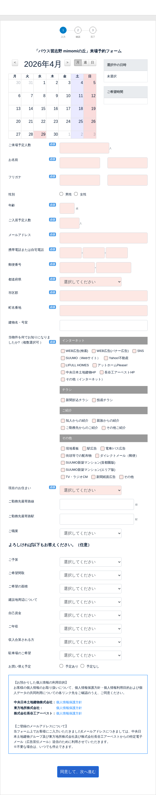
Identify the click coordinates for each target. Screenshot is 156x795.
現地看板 (72, 448)
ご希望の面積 (18, 586)
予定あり (71, 666)
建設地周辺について (22, 600)
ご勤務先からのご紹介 (82, 428)
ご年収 (13, 626)
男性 (68, 194)
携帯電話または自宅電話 (26, 249)
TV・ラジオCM (77, 477)
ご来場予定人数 (19, 145)
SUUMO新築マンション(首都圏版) (90, 462)
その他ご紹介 (116, 428)
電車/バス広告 (115, 448)
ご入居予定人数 (19, 220)
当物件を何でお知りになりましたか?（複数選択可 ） (30, 339)
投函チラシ (105, 400)
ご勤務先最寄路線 (21, 501)
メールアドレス (19, 235)
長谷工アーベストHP (119, 372)
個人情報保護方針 (69, 702)
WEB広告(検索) (77, 351)
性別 (11, 194)
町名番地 (14, 307)
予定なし (92, 666)
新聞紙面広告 (106, 477)
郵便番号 (14, 264)
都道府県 (14, 279)
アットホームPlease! (113, 365)
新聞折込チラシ (77, 400)
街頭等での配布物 (79, 455)
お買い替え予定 (19, 666)
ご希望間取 (16, 573)
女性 (83, 194)
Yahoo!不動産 (119, 358)
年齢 (11, 205)
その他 (129, 477)
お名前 (13, 159)
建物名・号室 (18, 322)
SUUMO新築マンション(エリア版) (90, 470)
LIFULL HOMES (77, 365)
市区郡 (13, 292)
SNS (140, 351)
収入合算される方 (21, 640)
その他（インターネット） (85, 379)
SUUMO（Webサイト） (83, 358)
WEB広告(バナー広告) (113, 351)
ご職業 (13, 531)
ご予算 (13, 559)
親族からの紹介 (108, 420)
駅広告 (92, 448)
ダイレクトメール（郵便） (119, 455)
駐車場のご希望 (19, 653)
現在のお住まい (19, 488)
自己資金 (14, 613)
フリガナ (14, 177)
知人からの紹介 (77, 420)
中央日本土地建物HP (81, 372)
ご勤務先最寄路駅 (21, 516)
